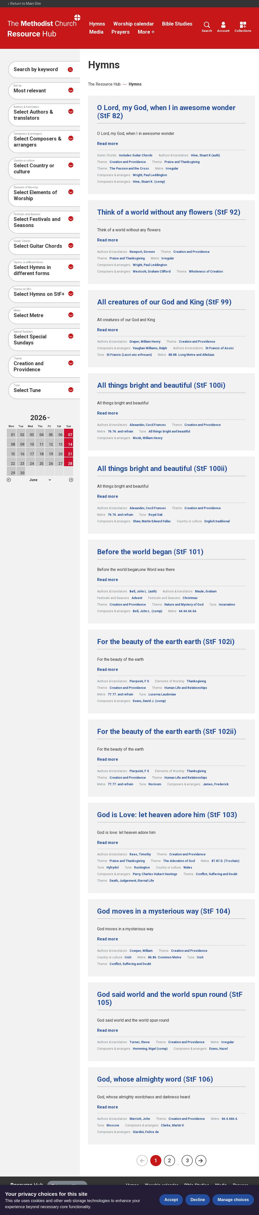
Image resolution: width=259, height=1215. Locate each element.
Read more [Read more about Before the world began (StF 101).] (107, 579)
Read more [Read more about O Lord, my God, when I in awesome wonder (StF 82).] (107, 143)
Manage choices (233, 1200)
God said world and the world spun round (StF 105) (170, 999)
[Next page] (200, 1160)
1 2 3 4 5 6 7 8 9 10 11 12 (40, 480)
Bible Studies (177, 24)
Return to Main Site (24, 4)
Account (223, 27)
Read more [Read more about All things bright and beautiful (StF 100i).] (107, 413)
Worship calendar (133, 24)
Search (207, 27)
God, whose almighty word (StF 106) (155, 1079)
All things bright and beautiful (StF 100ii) (162, 469)
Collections (242, 27)
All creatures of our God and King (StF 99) (164, 302)
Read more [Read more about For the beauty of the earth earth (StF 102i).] (107, 669)
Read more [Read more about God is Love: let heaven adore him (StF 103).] (107, 842)
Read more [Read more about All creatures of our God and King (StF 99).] (107, 329)
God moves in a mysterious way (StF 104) (163, 911)
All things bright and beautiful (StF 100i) (161, 385)
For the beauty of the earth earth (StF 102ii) (166, 732)
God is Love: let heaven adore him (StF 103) (167, 815)
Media (96, 32)
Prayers (121, 32)
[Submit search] (70, 69)
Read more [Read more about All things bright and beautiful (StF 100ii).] (107, 496)
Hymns (97, 24)
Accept (171, 1200)
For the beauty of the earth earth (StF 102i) (165, 642)
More (146, 32)
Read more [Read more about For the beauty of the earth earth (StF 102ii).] (107, 759)
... (178, 1163)
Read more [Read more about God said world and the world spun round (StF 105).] (107, 1030)
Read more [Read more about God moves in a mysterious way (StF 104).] (107, 939)
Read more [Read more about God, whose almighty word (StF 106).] (107, 1107)
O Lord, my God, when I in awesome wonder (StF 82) (166, 112)
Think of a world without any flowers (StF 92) (168, 212)
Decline (197, 1200)
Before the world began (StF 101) (150, 552)
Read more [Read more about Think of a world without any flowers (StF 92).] (107, 240)
